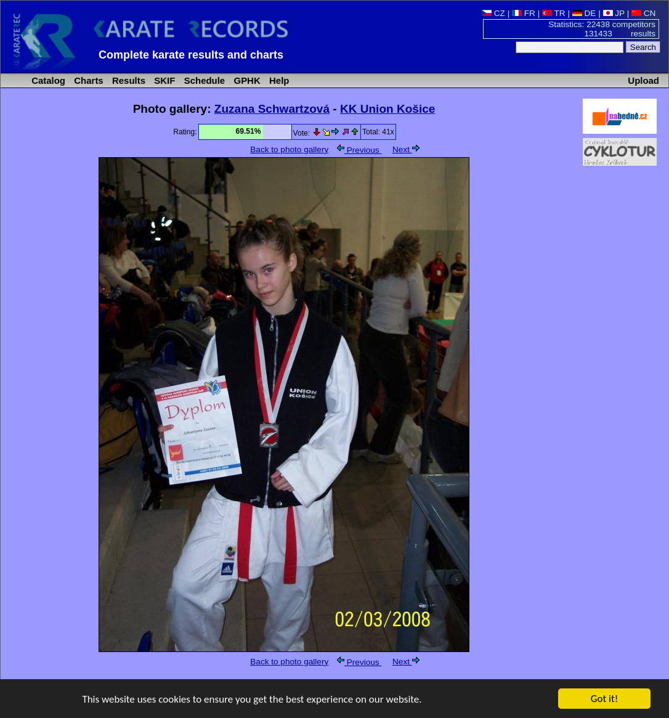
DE (584, 13)
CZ (493, 13)
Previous (359, 150)
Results (127, 80)
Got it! (604, 699)
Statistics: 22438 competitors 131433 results (601, 29)
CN (643, 13)
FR (523, 13)
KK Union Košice (387, 108)
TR (554, 13)
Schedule (203, 80)
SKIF (163, 80)
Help (278, 80)
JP (614, 13)
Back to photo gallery (289, 149)
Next (406, 149)
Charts (87, 80)
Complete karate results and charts (191, 55)
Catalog (47, 80)
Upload (643, 80)
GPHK (245, 80)
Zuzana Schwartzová (272, 108)
